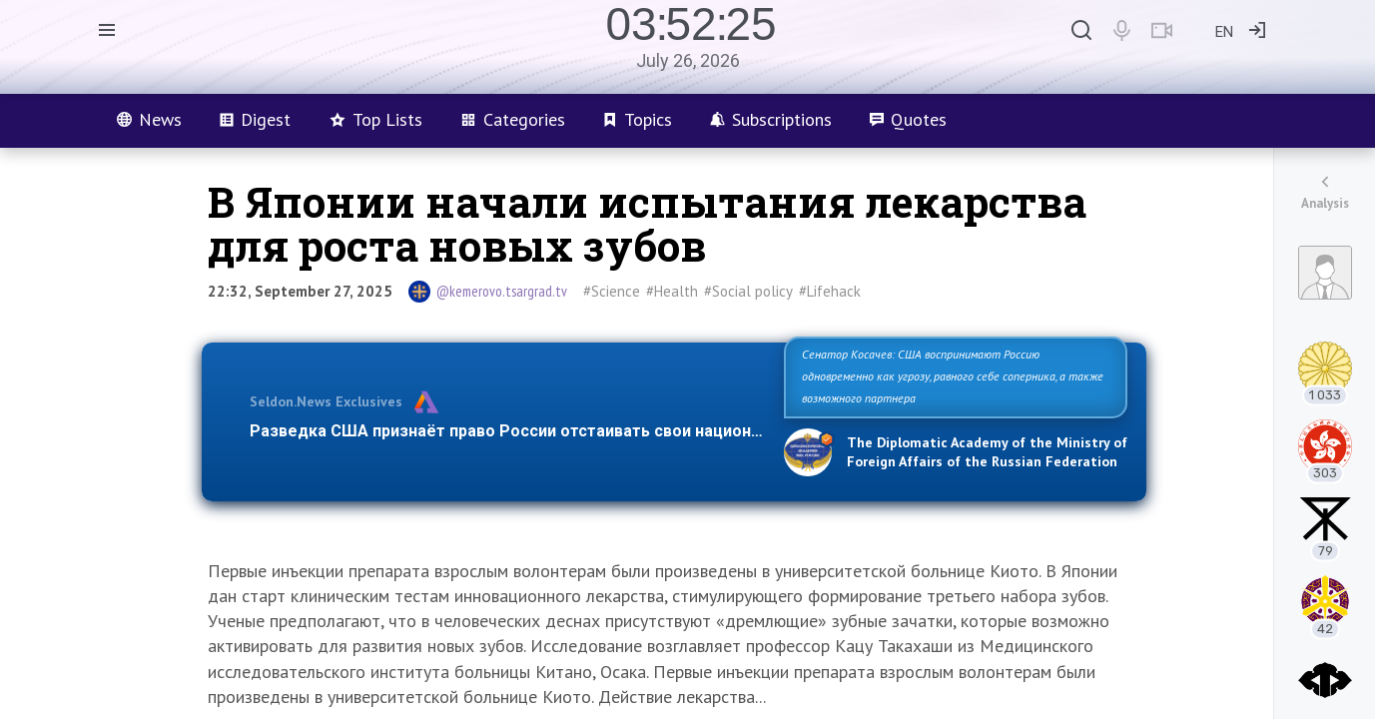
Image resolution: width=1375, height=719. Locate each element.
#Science (611, 291)
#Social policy (748, 291)
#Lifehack (830, 291)
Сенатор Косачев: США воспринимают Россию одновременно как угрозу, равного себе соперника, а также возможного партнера (952, 376)
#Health (672, 291)
